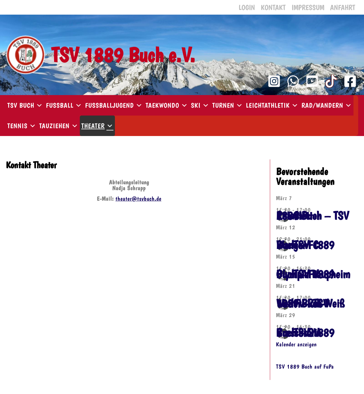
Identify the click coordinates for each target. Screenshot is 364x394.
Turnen (227, 105)
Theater (97, 126)
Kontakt (273, 7)
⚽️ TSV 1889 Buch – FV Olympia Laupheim (313, 274)
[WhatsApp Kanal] (293, 81)
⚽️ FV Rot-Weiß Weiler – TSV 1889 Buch (310, 303)
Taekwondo (167, 105)
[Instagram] (274, 81)
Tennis (21, 126)
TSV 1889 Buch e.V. (123, 55)
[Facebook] (350, 81)
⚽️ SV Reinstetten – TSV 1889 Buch (312, 216)
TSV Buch (25, 105)
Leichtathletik (272, 105)
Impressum (307, 7)
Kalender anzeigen (296, 344)
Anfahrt (342, 7)
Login (247, 7)
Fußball (64, 105)
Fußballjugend (114, 105)
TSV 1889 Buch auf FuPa (305, 366)
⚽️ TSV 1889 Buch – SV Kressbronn (305, 333)
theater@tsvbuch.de (138, 198)
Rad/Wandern (326, 105)
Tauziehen (58, 126)
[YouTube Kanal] (312, 81)
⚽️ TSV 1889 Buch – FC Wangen (305, 245)
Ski (200, 105)
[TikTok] (331, 81)
